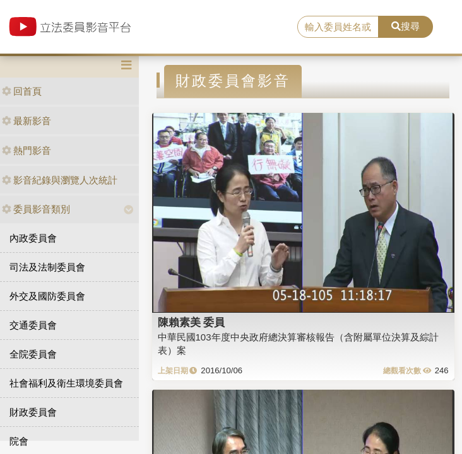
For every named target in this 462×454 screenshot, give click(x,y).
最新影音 (26, 120)
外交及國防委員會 (47, 296)
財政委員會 (33, 412)
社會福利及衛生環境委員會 (66, 383)
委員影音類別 (36, 209)
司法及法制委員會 (47, 267)
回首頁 (22, 91)
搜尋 (405, 26)
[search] (338, 27)
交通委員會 (33, 325)
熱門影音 (26, 150)
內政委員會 (33, 238)
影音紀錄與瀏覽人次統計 (59, 180)
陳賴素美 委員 (191, 322)
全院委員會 (33, 354)
